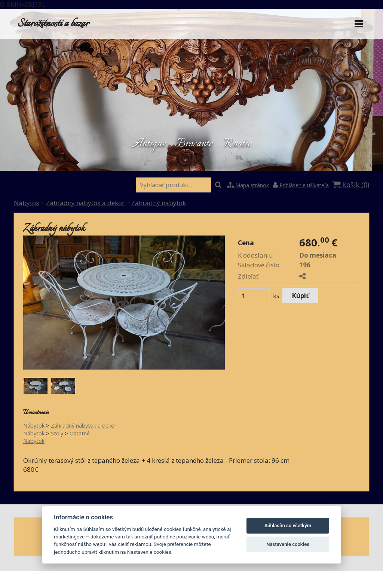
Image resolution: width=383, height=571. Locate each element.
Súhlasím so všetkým (287, 525)
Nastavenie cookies (287, 544)
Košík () (351, 184)
